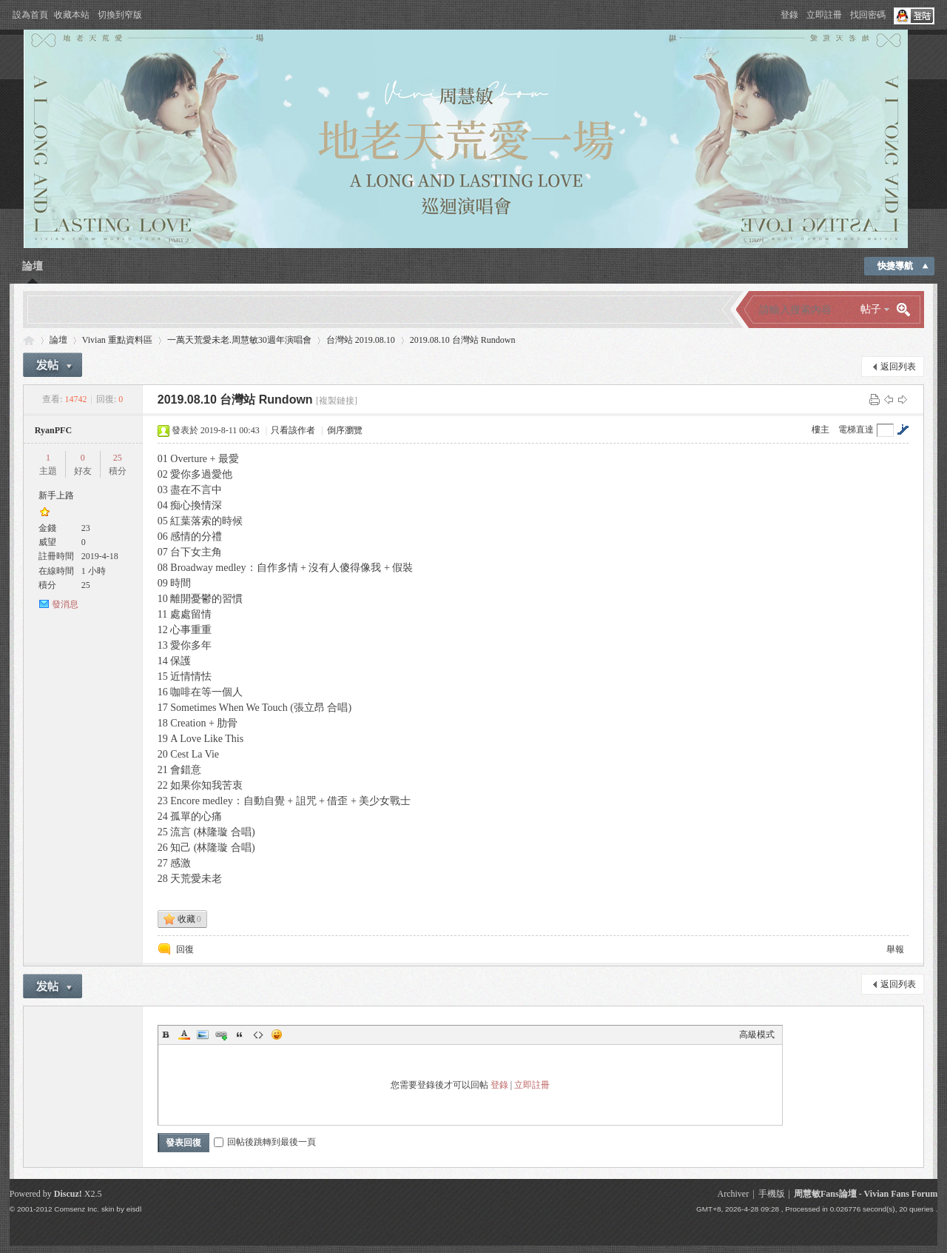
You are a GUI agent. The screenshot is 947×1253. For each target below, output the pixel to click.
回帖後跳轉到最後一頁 (265, 1142)
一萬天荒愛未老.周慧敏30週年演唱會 (239, 340)
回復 (185, 949)
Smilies (276, 1034)
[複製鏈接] (336, 400)
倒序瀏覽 (345, 430)
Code (258, 1034)
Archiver (733, 1194)
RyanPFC (53, 430)
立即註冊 (824, 15)
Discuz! (68, 1194)
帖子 (870, 309)
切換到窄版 (120, 15)
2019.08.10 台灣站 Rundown (463, 340)
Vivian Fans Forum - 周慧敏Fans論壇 (29, 340)
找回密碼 (868, 15)
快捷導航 (895, 266)
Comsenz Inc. (76, 1209)
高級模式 (757, 1034)
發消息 (65, 604)
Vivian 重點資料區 (117, 340)
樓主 (820, 429)
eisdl (134, 1209)
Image (202, 1034)
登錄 (789, 15)
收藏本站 (72, 15)
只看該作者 (293, 430)
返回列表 (898, 366)
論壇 (32, 266)
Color (184, 1034)
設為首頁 (30, 15)
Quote (239, 1034)
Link (221, 1034)
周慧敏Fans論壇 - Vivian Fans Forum (865, 1194)
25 (117, 457)
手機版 (771, 1194)
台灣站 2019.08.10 (360, 340)
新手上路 (56, 495)
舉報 (895, 949)
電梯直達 (856, 429)
